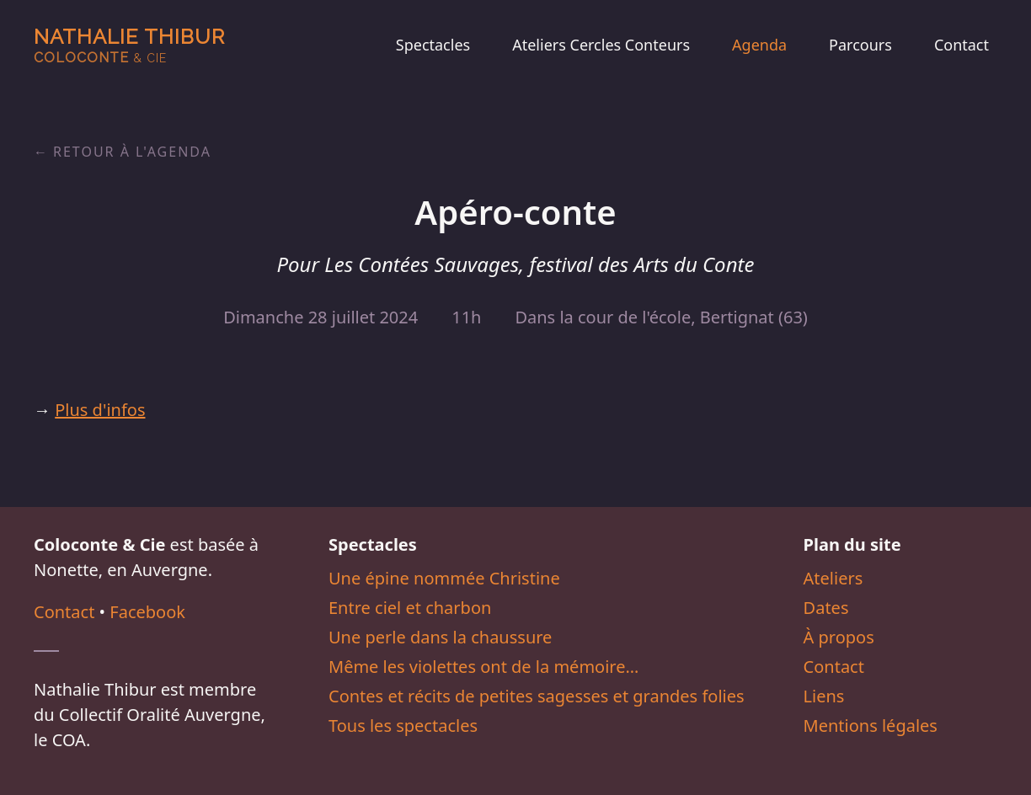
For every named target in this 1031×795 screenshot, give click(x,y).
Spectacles (433, 45)
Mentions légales (871, 725)
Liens (824, 696)
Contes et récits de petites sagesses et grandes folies (537, 696)
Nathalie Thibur (129, 45)
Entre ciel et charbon (410, 607)
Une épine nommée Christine (444, 578)
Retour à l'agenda (132, 151)
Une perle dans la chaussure (440, 637)
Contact (961, 45)
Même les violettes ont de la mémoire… (483, 666)
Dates (826, 607)
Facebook (147, 611)
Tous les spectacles (403, 725)
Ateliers (833, 578)
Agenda (759, 45)
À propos (839, 637)
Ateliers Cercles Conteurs (601, 45)
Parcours (860, 45)
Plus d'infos (100, 409)
